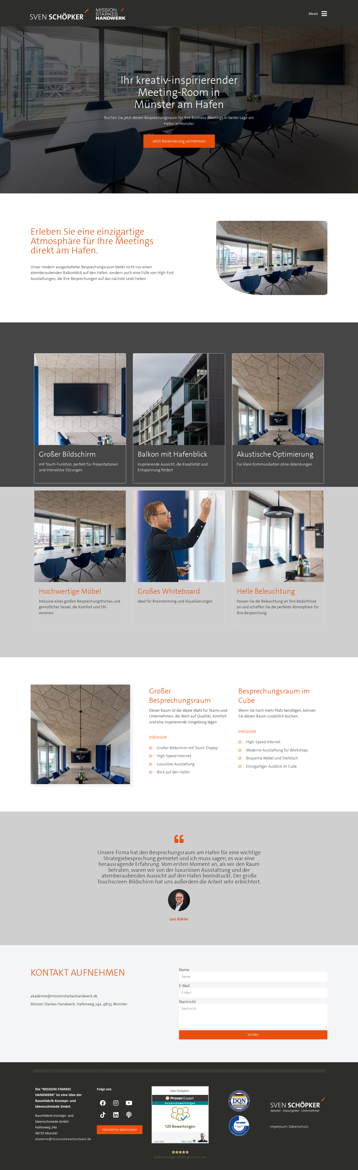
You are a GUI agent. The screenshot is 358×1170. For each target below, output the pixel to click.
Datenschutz (298, 1126)
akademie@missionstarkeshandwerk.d (62, 1139)
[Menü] (324, 14)
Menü (313, 13)
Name (184, 970)
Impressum (278, 1126)
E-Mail (184, 986)
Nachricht (187, 1002)
